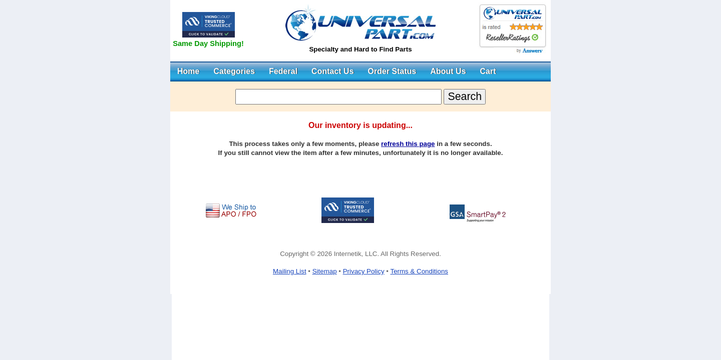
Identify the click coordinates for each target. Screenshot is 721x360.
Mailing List (289, 271)
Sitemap (324, 271)
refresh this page (408, 144)
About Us (448, 71)
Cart (488, 71)
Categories (234, 71)
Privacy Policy (364, 271)
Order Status (392, 71)
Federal (283, 71)
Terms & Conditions (419, 271)
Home (188, 71)
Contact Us (332, 71)
